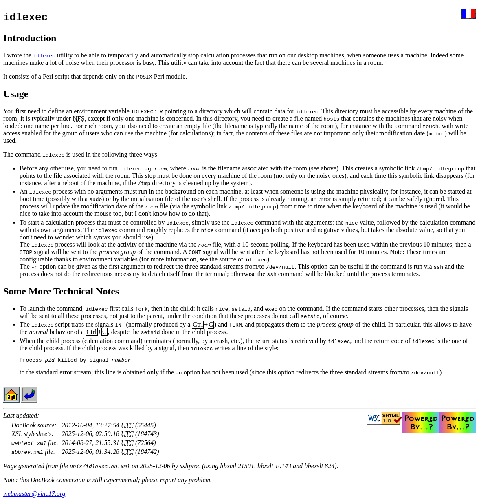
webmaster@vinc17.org (34, 494)
